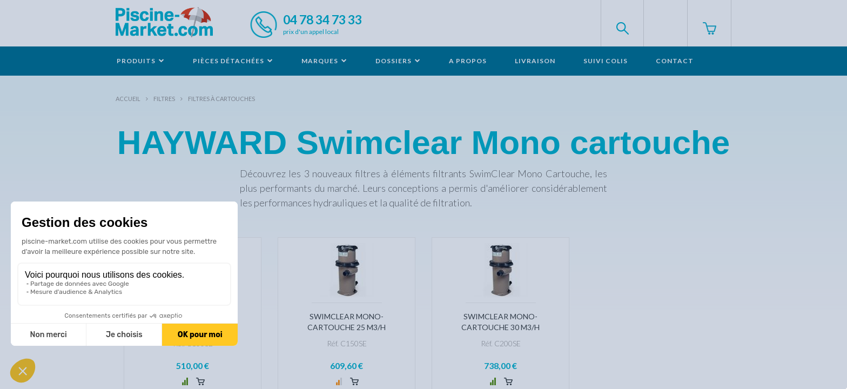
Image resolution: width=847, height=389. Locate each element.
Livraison (535, 61)
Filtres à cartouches (221, 98)
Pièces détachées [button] (233, 61)
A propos (468, 61)
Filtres (164, 98)
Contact (675, 61)
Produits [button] (141, 61)
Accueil (128, 98)
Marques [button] (324, 61)
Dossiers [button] (398, 61)
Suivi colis (605, 61)
